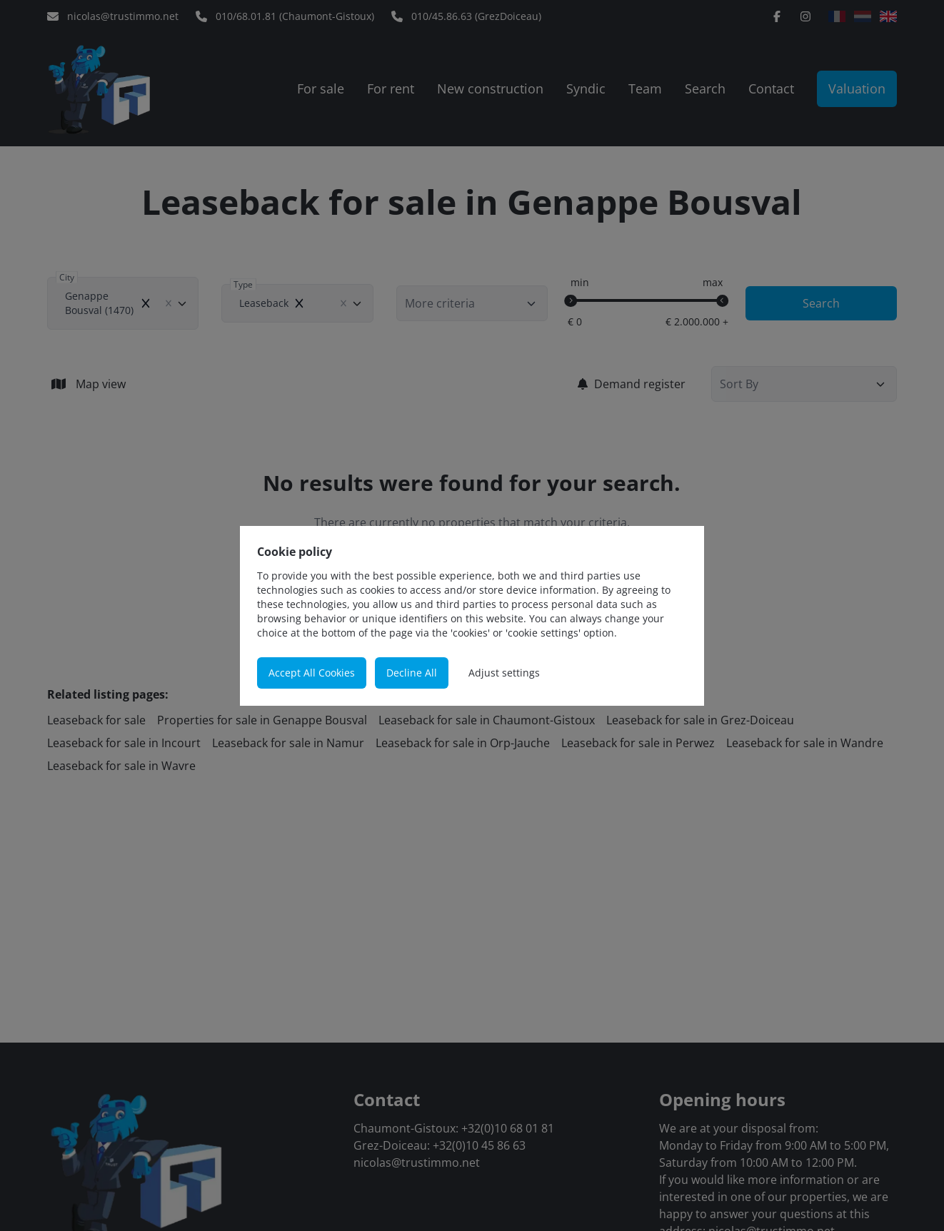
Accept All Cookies (311, 672)
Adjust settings (504, 672)
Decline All (411, 672)
